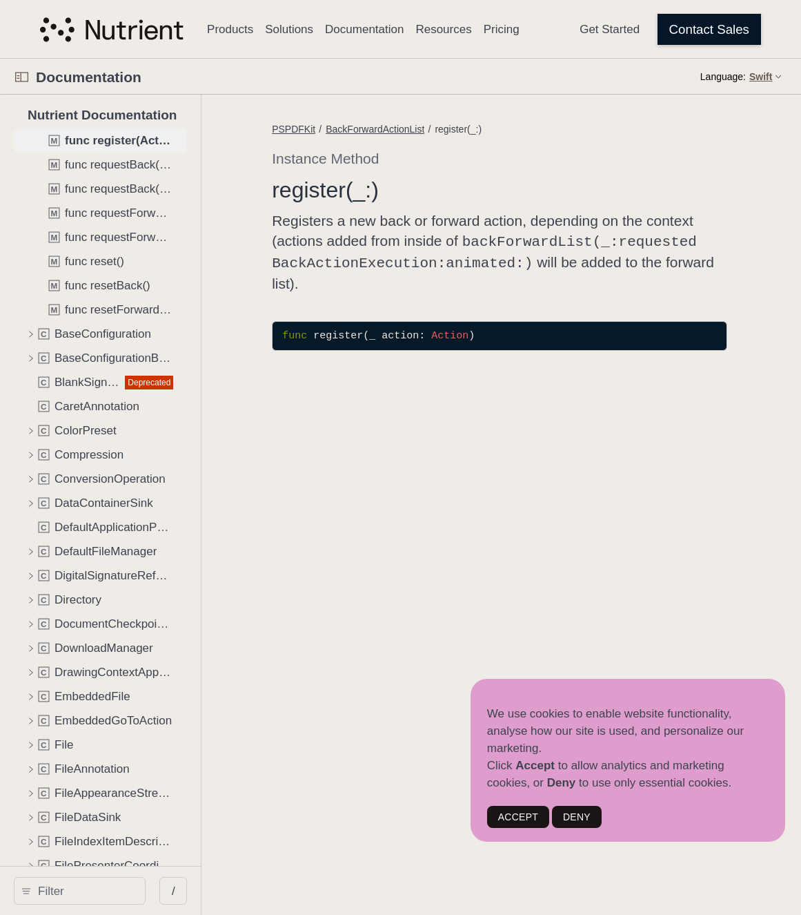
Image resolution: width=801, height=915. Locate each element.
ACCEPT (518, 816)
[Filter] (121, 891)
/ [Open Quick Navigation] (248, 891)
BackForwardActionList (434, 129)
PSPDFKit (353, 129)
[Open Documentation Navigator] (22, 77)
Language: (723, 76)
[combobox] (121, 890)
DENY (577, 816)
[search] (117, 891)
